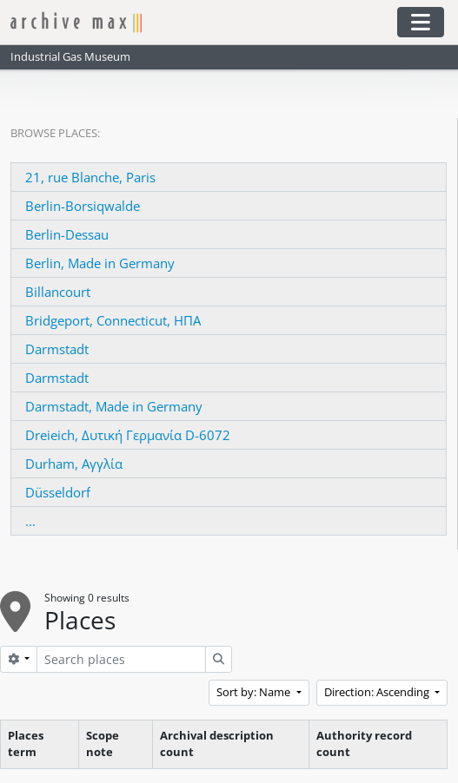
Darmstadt (57, 349)
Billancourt (57, 291)
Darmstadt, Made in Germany (113, 406)
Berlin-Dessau (67, 234)
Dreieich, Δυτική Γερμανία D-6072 (127, 435)
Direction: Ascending (378, 692)
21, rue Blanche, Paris (90, 177)
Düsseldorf (57, 492)
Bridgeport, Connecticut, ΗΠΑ (113, 320)
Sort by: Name (254, 692)
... (30, 521)
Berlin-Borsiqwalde (82, 205)
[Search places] (121, 659)
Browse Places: (55, 133)
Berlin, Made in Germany (100, 263)
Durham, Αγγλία (74, 463)
